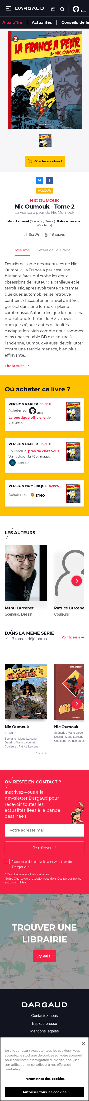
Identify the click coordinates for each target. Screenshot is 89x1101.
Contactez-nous (44, 1016)
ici (26, 882)
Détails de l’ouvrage (53, 250)
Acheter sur (27, 495)
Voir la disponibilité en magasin (30, 460)
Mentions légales (44, 1031)
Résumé (22, 250)
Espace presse (44, 1023)
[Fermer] (83, 1047)
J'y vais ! (44, 956)
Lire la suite (14, 366)
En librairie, (34, 451)
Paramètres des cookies (44, 1083)
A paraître (12, 22)
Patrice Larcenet (69, 221)
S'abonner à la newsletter (44, 1039)
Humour (44, 190)
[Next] (76, 581)
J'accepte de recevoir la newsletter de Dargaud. (42, 864)
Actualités (42, 22)
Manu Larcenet (18, 221)
